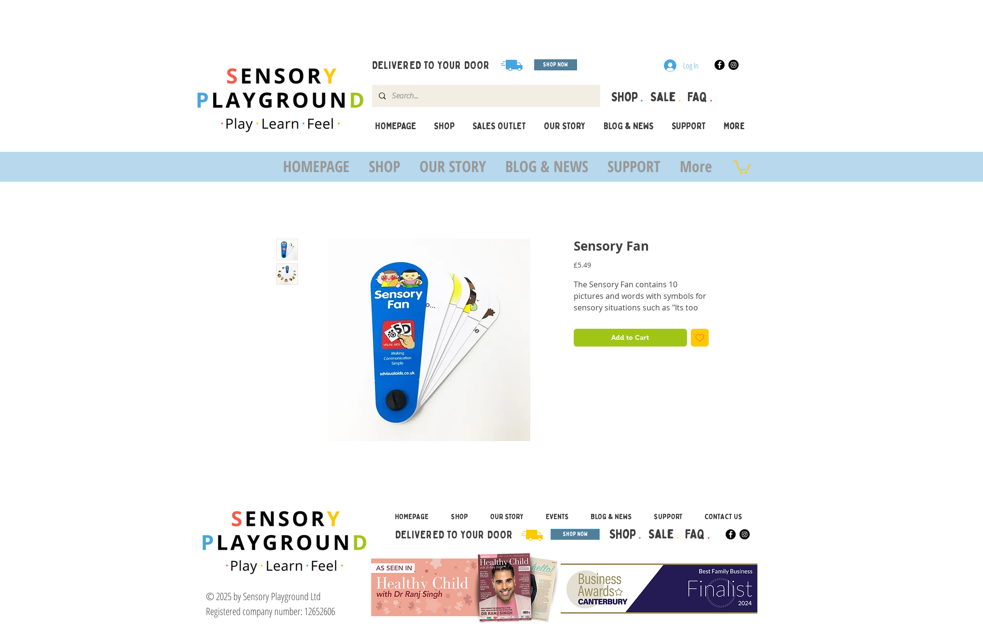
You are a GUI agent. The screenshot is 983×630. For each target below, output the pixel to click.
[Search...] (485, 96)
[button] (742, 166)
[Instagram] (733, 65)
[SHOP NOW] (555, 64)
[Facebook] (719, 65)
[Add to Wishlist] (700, 338)
